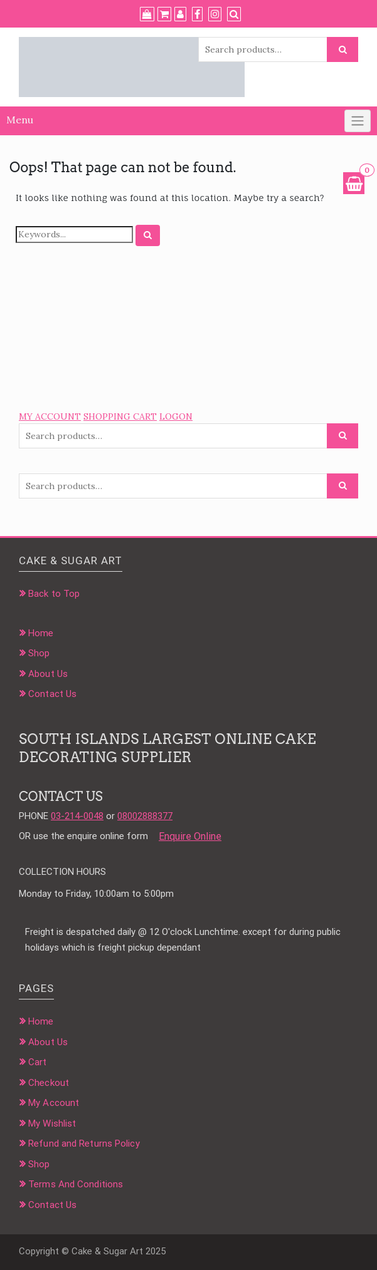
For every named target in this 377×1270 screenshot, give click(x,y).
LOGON (176, 416)
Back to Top (54, 593)
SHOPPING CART (120, 416)
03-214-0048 (77, 816)
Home (40, 633)
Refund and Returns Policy (84, 1143)
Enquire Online (190, 836)
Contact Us (52, 694)
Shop (39, 653)
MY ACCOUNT (50, 416)
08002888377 (145, 816)
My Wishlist (52, 1123)
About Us (48, 673)
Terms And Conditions (75, 1184)
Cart (37, 1062)
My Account (53, 1102)
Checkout (48, 1082)
